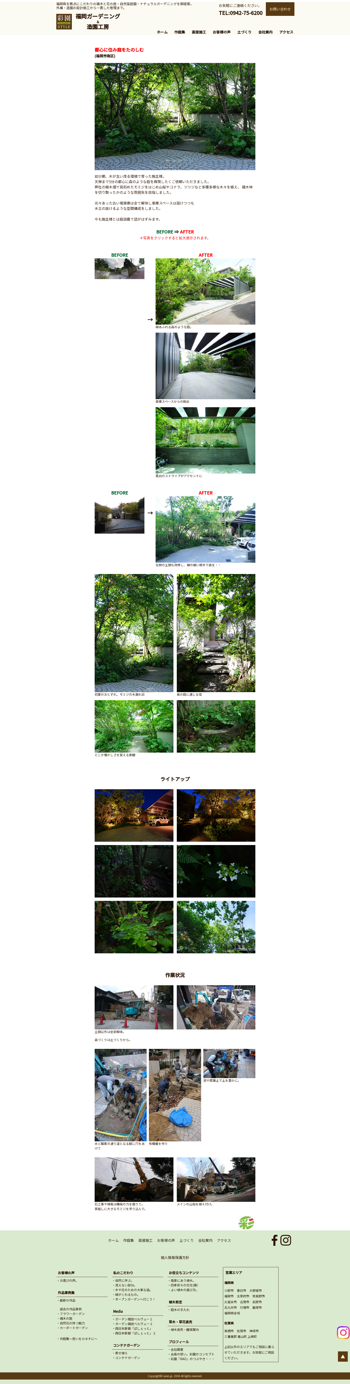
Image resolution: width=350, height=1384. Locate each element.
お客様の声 (222, 32)
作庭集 (179, 32)
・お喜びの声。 (68, 1280)
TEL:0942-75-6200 (240, 13)
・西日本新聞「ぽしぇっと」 (132, 1328)
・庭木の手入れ (179, 1309)
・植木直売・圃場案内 (183, 1329)
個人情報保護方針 (175, 1257)
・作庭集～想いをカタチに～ (77, 1338)
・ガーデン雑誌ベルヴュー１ (132, 1319)
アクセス (286, 32)
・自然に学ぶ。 (123, 1280)
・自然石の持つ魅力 (71, 1323)
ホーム (162, 32)
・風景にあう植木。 (182, 1280)
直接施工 (199, 32)
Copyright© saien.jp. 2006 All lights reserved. (175, 1376)
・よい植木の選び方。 (183, 1290)
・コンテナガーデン (126, 1357)
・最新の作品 (66, 1300)
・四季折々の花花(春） (184, 1285)
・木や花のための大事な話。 (132, 1290)
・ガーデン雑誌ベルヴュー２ (132, 1323)
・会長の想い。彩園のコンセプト (191, 1354)
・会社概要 (175, 1349)
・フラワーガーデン (71, 1313)
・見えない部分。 (124, 1285)
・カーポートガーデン (72, 1328)
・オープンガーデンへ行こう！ (134, 1299)
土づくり (244, 32)
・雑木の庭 (64, 1318)
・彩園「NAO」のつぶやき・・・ (191, 1359)
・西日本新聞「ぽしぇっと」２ (134, 1333)
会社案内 (265, 32)
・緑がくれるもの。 (126, 1294)
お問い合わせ (280, 9)
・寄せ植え (120, 1353)
